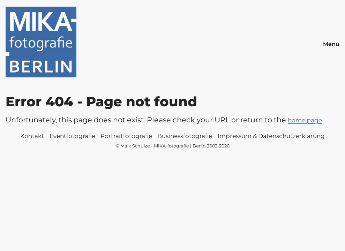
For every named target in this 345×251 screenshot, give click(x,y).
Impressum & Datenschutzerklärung (271, 135)
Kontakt (32, 135)
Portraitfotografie (126, 135)
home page (305, 120)
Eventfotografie (72, 135)
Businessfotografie (184, 135)
